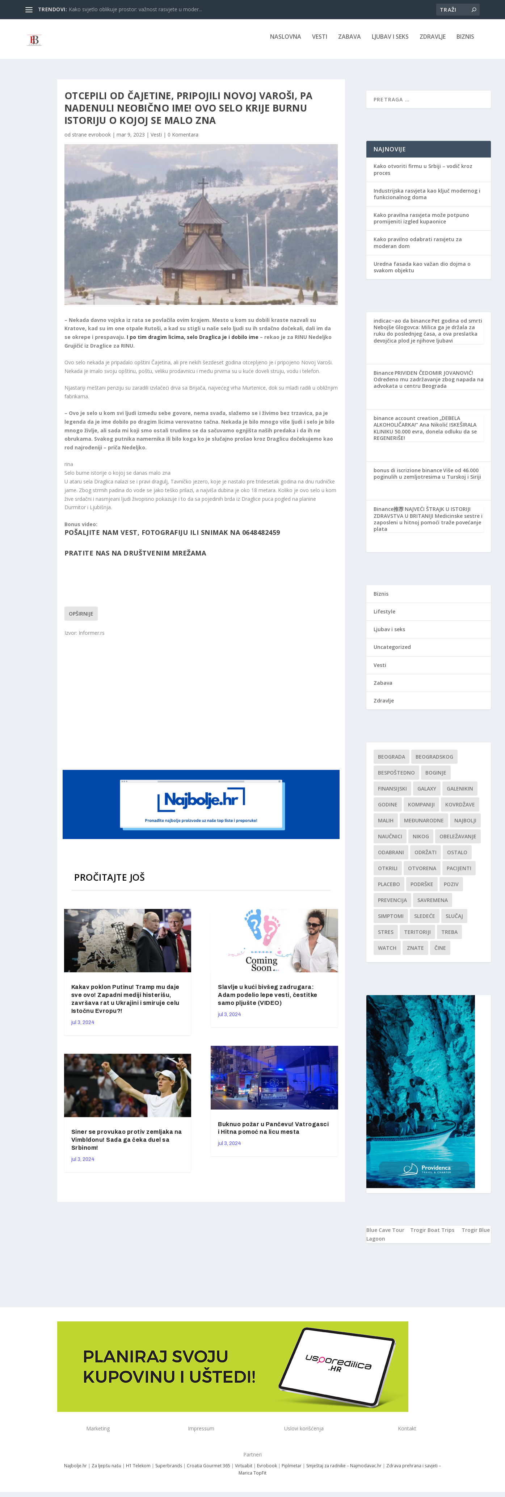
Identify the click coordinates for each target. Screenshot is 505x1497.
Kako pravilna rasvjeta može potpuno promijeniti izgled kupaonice (421, 223)
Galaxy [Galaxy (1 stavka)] (426, 793)
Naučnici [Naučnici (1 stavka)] (390, 841)
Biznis (465, 42)
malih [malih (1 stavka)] (386, 825)
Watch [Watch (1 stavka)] (387, 952)
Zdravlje (433, 42)
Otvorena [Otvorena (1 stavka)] (422, 873)
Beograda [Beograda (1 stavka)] (391, 761)
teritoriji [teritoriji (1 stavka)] (417, 937)
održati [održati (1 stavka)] (425, 857)
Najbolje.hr (75, 1471)
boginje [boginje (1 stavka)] (435, 777)
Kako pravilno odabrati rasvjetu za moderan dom (418, 247)
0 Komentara (183, 139)
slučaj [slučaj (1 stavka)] (454, 921)
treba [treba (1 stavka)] (449, 937)
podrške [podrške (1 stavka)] (422, 889)
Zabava (349, 42)
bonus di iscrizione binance (408, 475)
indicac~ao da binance (402, 325)
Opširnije (81, 618)
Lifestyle (384, 616)
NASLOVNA (285, 42)
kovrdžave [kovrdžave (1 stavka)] (460, 809)
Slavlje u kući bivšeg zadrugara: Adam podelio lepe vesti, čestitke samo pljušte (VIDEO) (267, 1000)
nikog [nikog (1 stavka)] (421, 841)
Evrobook (267, 1471)
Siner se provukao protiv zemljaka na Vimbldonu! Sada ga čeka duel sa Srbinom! (126, 1145)
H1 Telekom (138, 1471)
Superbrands (168, 1471)
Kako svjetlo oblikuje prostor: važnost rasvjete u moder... (135, 9)
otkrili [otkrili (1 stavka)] (387, 873)
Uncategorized (392, 652)
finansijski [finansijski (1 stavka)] (392, 793)
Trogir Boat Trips (432, 1235)
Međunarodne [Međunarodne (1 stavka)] (424, 825)
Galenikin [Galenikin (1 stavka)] (460, 793)
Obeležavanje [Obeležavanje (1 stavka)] (457, 841)
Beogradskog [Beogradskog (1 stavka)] (434, 761)
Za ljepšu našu (106, 1471)
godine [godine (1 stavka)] (387, 809)
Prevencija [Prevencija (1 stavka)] (392, 905)
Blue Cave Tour (385, 1235)
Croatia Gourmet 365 (208, 1471)
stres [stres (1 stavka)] (386, 937)
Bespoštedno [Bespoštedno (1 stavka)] (396, 777)
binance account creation (406, 423)
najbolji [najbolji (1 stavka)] (465, 825)
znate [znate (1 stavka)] (415, 952)
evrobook (99, 139)
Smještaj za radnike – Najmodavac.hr (344, 1471)
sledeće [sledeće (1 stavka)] (424, 921)
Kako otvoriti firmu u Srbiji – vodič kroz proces (423, 174)
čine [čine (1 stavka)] (440, 952)
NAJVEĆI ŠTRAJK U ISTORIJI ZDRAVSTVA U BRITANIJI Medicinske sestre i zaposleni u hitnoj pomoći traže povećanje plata (428, 524)
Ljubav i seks (390, 42)
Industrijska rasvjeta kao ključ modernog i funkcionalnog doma (427, 199)
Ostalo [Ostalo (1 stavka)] (457, 857)
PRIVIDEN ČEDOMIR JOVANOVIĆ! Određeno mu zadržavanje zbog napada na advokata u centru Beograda (429, 384)
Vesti (319, 42)
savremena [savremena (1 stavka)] (432, 905)
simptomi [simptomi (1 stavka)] (391, 921)
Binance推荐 (389, 514)
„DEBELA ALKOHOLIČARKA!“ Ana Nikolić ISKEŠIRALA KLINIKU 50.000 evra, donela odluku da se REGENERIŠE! (425, 433)
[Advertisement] (202, 707)
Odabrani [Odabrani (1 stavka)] (391, 857)
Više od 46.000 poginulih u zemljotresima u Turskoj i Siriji (427, 478)
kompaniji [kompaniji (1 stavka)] (421, 809)
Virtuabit (243, 1471)
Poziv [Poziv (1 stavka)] (451, 889)
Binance (384, 377)
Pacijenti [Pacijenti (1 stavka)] (459, 873)
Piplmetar (291, 1471)
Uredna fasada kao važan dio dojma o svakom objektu (422, 272)
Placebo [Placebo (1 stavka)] (389, 889)
